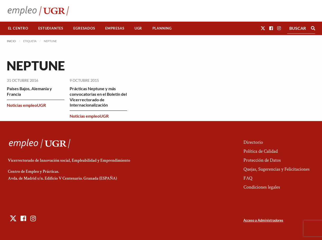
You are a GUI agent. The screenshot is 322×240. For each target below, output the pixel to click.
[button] (263, 28)
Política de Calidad (260, 151)
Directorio (253, 142)
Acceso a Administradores (263, 220)
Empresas (114, 28)
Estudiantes (50, 28)
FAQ (247, 178)
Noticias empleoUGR (26, 105)
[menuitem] (18, 28)
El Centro (18, 28)
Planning (162, 28)
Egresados (84, 28)
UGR (138, 28)
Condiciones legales (261, 187)
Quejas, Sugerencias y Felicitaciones (276, 169)
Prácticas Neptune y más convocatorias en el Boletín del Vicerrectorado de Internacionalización (98, 96)
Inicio (11, 41)
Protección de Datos (262, 160)
